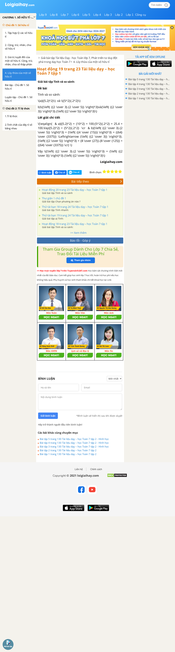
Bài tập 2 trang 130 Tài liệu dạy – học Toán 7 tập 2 (68, 450)
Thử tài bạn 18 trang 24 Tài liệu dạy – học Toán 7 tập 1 (74, 207)
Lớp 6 (75, 15)
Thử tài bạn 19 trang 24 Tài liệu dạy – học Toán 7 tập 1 (74, 215)
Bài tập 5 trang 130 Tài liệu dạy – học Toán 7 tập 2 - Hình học (74, 439)
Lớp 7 (65, 15)
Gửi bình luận (48, 415)
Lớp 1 (130, 15)
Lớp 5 (86, 15)
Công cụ (140, 15)
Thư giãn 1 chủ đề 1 (53, 198)
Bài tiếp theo (96, 181)
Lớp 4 (97, 15)
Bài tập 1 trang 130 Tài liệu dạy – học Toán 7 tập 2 (68, 454)
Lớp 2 (119, 15)
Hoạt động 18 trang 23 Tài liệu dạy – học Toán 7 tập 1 (74, 224)
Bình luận (45, 172)
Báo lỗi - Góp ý (80, 240)
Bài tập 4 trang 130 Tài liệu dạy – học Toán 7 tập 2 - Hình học (74, 442)
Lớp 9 (43, 15)
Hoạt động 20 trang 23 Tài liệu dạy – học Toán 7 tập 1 (74, 190)
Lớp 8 (54, 15)
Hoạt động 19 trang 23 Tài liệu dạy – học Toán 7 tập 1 (76, 71)
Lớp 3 (108, 15)
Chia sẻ (60, 172)
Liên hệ (79, 469)
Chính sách (96, 469)
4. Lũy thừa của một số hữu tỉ (91, 62)
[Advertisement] (150, 124)
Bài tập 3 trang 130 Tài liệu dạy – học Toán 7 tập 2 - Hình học (74, 446)
